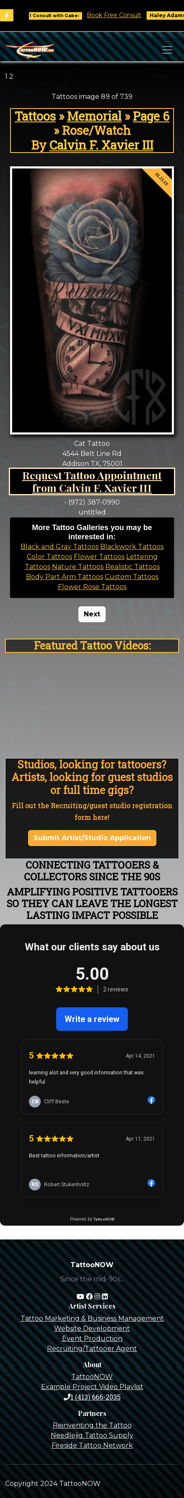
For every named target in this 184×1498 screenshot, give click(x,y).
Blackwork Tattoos (131, 547)
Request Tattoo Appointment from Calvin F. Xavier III (92, 481)
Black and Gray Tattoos (59, 547)
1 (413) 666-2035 (92, 1396)
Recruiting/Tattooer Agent (92, 1349)
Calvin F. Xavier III (101, 145)
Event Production (92, 1339)
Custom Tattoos (131, 577)
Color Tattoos (49, 557)
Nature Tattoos (78, 567)
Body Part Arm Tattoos (64, 577)
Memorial (94, 116)
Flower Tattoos (99, 557)
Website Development (92, 1328)
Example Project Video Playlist (92, 1387)
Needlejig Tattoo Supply (92, 1435)
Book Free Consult (118, 15)
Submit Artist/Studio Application (92, 838)
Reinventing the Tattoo (92, 1425)
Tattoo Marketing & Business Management (92, 1318)
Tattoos (35, 116)
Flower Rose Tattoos (92, 587)
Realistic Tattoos (132, 567)
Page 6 (151, 116)
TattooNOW (92, 1377)
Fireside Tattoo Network (92, 1445)
